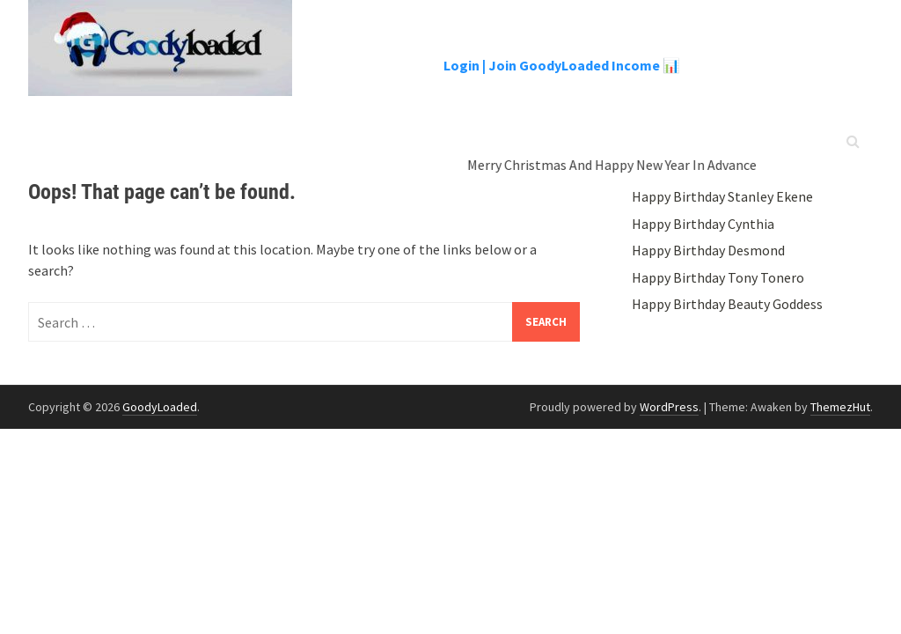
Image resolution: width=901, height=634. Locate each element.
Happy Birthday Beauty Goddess (727, 304)
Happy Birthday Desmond (708, 250)
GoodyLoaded (159, 407)
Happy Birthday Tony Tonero (718, 277)
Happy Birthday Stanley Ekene (722, 196)
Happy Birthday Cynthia (703, 223)
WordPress (669, 407)
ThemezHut (840, 407)
